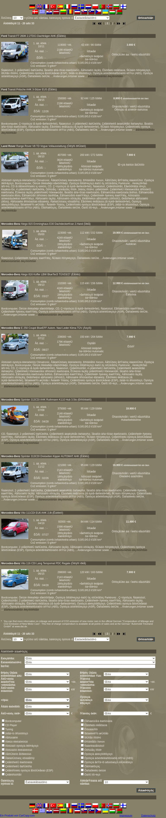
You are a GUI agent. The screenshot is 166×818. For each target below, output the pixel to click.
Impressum (126, 815)
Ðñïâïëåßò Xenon (94, 741)
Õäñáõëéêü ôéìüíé (95, 770)
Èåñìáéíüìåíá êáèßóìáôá (98, 721)
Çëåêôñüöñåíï (13, 774)
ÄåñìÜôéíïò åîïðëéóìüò (18, 754)
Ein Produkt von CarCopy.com (17, 815)
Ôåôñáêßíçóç (92, 766)
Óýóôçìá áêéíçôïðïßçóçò (98, 754)
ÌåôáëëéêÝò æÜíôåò (96, 733)
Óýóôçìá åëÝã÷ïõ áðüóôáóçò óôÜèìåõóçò (108, 762)
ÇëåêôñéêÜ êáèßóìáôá (18, 762)
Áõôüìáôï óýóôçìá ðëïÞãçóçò (21, 745)
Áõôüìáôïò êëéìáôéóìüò (18, 749)
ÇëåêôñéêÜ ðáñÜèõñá (18, 766)
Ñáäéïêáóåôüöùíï (94, 745)
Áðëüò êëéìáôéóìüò (16, 741)
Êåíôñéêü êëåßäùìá (95, 725)
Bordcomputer (13, 721)
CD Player (11, 725)
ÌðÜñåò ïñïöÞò (92, 737)
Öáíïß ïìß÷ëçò (92, 774)
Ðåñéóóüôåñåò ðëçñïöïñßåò (105, 76)
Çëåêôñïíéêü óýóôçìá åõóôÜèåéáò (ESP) (29, 770)
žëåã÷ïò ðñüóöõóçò (16, 733)
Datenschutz (148, 815)
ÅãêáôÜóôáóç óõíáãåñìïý (19, 758)
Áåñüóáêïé (11, 737)
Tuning (9, 729)
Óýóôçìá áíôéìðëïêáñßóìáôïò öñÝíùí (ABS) (108, 758)
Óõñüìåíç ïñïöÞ (93, 749)
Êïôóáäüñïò (90, 729)
